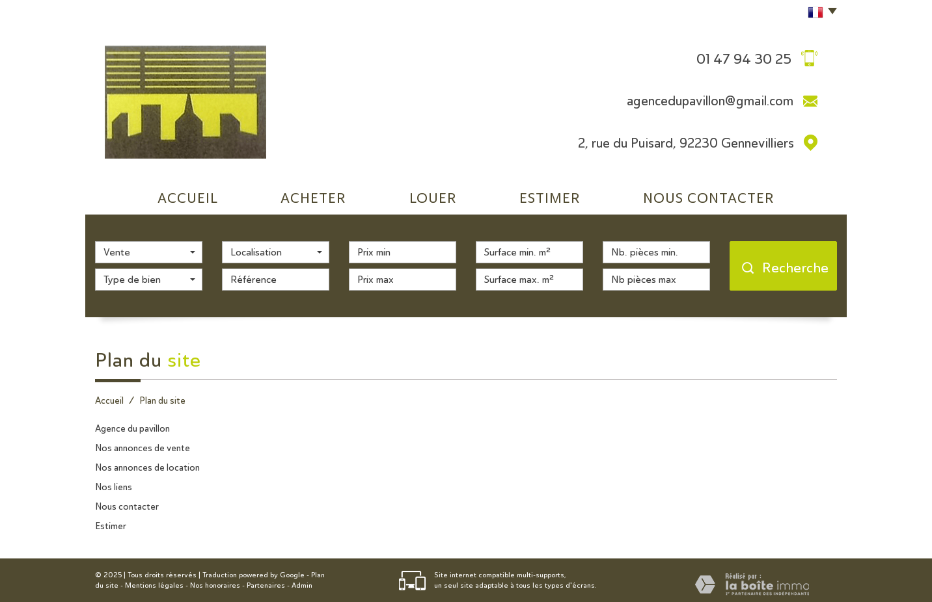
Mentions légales (154, 585)
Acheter (313, 198)
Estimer (550, 198)
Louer (433, 198)
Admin (302, 585)
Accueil (188, 198)
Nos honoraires (215, 585)
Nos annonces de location (147, 467)
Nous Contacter (708, 198)
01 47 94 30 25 (743, 58)
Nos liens (113, 487)
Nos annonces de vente (142, 448)
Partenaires (266, 585)
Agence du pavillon (132, 428)
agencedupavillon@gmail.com (710, 101)
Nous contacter (127, 506)
